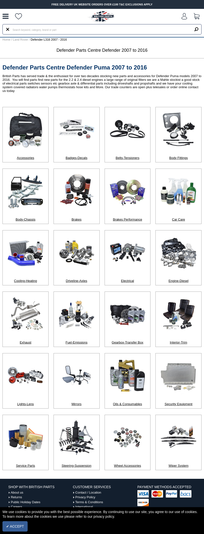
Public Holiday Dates (25, 502)
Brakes (76, 219)
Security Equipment (178, 404)
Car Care (178, 219)
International (84, 507)
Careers (16, 507)
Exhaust (25, 342)
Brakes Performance (127, 219)
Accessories (25, 158)
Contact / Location (88, 492)
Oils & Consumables (127, 404)
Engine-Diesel (178, 281)
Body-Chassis (25, 219)
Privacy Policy (85, 497)
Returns (16, 497)
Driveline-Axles (76, 281)
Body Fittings (178, 158)
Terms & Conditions (89, 502)
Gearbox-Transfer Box (127, 342)
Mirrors (76, 404)
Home (6, 39)
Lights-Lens (25, 404)
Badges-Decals (76, 158)
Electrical (127, 281)
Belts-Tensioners (127, 158)
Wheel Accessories (127, 465)
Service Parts (25, 465)
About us (17, 492)
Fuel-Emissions (77, 342)
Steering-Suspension (77, 465)
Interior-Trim (178, 342)
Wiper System (178, 465)
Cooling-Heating (25, 281)
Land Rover (20, 39)
